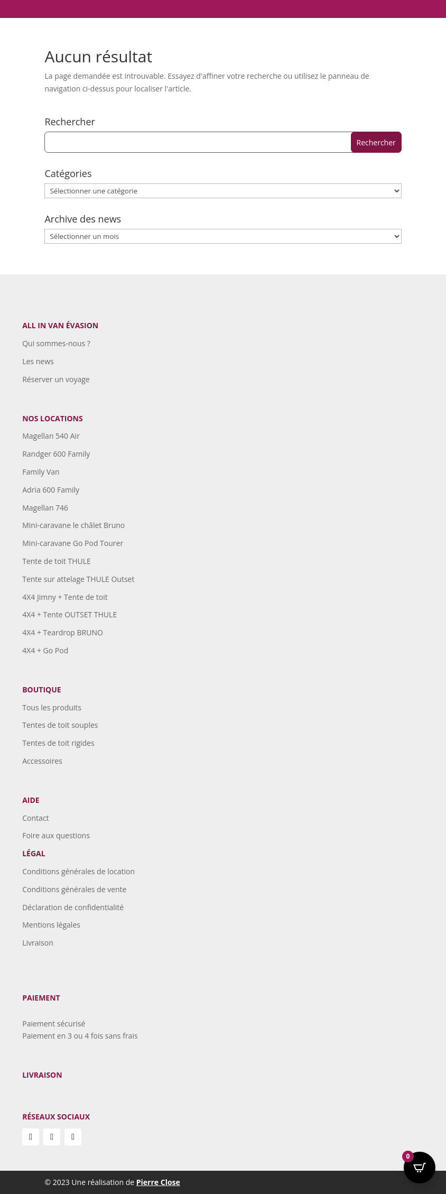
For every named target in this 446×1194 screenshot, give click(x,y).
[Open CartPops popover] (419, 1167)
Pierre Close (158, 1182)
